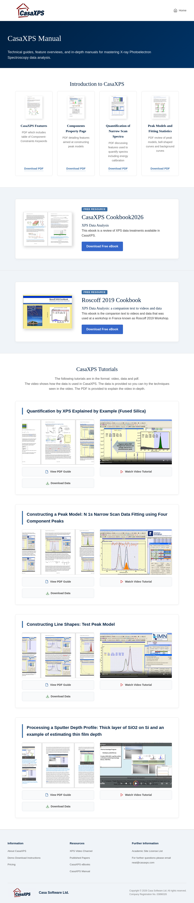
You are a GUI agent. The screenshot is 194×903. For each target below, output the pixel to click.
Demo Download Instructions (24, 857)
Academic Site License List (147, 851)
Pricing (12, 864)
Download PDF (34, 168)
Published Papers (80, 857)
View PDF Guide (58, 471)
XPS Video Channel (81, 851)
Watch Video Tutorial (136, 471)
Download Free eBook (102, 246)
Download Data (58, 483)
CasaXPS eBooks (80, 864)
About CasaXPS (17, 851)
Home (180, 10)
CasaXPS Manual (80, 871)
